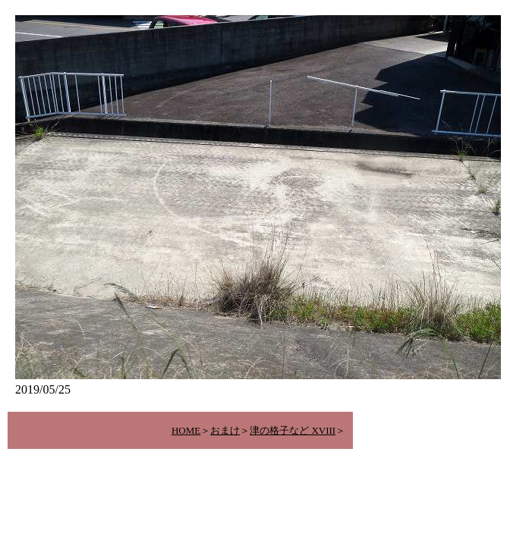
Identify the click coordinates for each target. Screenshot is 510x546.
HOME (186, 430)
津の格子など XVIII (292, 430)
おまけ (225, 430)
